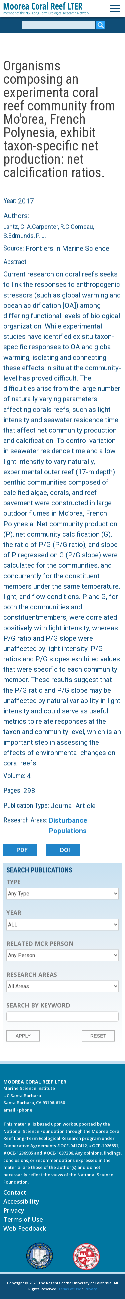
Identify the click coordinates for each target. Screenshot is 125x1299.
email (9, 1110)
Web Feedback (24, 1228)
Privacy (13, 1210)
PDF (22, 850)
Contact (14, 1192)
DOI (65, 850)
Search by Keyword (38, 1005)
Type (13, 882)
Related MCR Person (40, 943)
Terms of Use (23, 1219)
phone (25, 1110)
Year (13, 912)
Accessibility (21, 1201)
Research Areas (31, 974)
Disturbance (68, 820)
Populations (68, 831)
